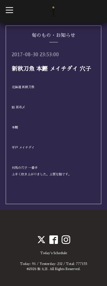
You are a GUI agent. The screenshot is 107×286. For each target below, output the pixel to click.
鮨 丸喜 (42, 269)
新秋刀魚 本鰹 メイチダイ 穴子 (51, 69)
